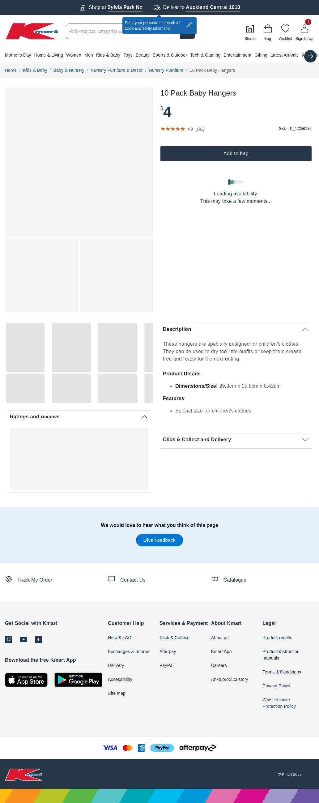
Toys (128, 55)
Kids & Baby (108, 55)
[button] (159, 55)
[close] (189, 24)
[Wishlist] (285, 31)
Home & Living (48, 55)
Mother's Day (18, 55)
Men (88, 55)
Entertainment (237, 55)
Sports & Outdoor (170, 55)
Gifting (260, 55)
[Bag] (268, 31)
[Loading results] (236, 182)
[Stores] (250, 31)
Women (73, 55)
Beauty (143, 55)
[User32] (304, 31)
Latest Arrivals (284, 55)
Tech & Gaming (205, 55)
